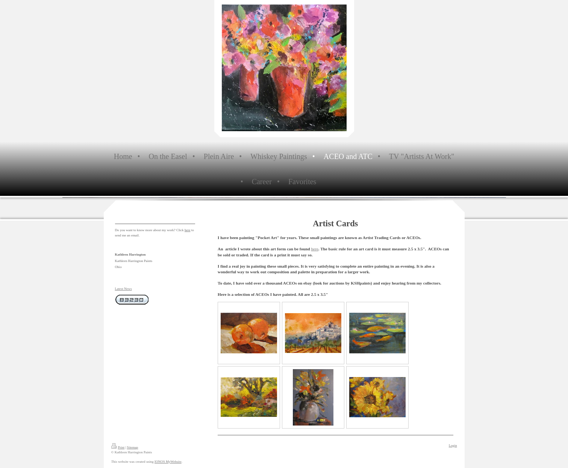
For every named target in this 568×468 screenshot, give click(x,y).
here (314, 249)
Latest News (123, 289)
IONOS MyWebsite (168, 461)
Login (453, 445)
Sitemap (132, 447)
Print (118, 447)
